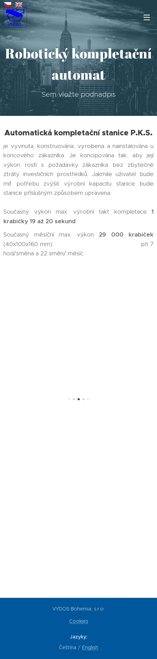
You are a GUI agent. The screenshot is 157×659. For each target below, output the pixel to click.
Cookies (78, 621)
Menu (147, 17)
